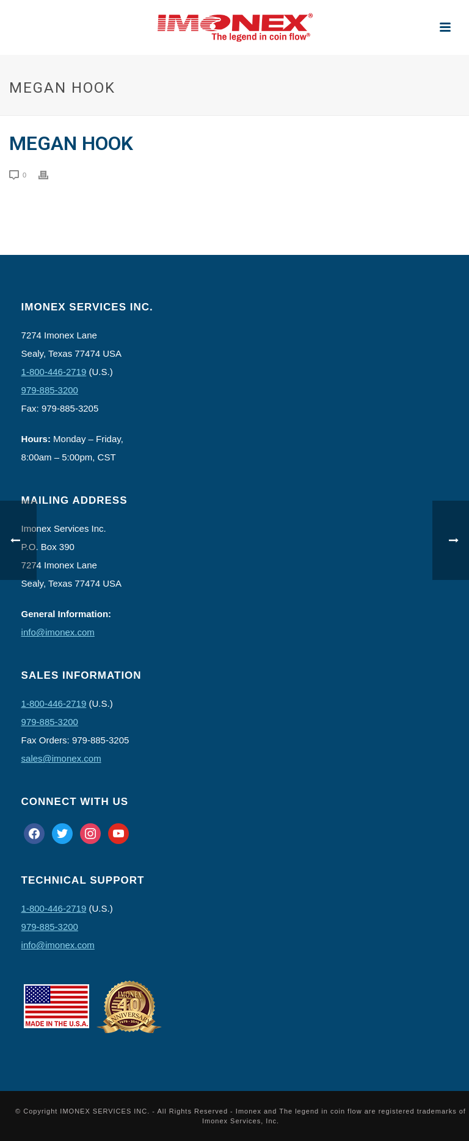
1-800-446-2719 (54, 372)
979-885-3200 (49, 390)
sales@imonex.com (61, 758)
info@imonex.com (58, 632)
